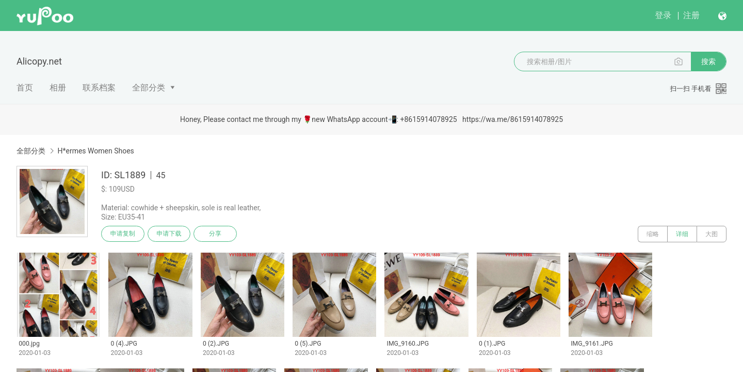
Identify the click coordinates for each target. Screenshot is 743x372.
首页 (25, 87)
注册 (691, 15)
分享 (215, 234)
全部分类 (148, 87)
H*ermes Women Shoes (95, 151)
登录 (663, 15)
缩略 (653, 234)
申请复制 (122, 234)
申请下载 (169, 234)
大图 (711, 234)
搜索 (708, 61)
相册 (58, 87)
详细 (682, 234)
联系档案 (99, 87)
